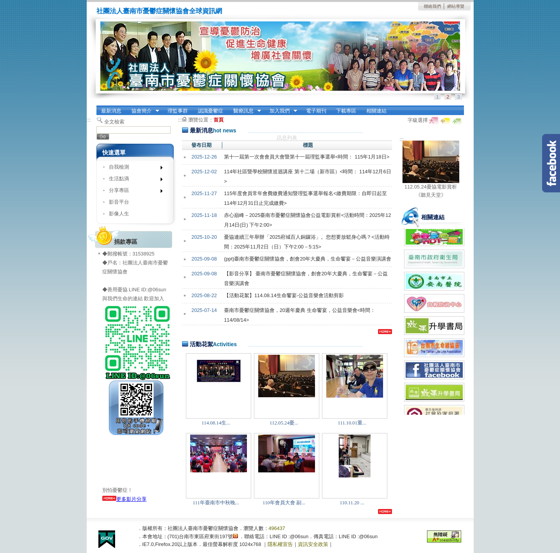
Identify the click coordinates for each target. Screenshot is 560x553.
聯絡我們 (432, 6)
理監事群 (178, 111)
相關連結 (376, 111)
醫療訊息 (244, 111)
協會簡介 (142, 111)
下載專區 (346, 111)
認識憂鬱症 (210, 111)
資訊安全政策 (313, 544)
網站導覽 (455, 6)
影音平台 (119, 202)
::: (98, 108)
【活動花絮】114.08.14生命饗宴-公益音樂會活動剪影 (284, 295)
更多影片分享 (124, 499)
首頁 (219, 120)
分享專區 (133, 191)
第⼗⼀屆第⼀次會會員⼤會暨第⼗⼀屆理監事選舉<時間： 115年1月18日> (306, 157)
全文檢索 (114, 122)
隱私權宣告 (280, 544)
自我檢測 (133, 168)
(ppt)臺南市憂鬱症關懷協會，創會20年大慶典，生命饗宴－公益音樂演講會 (308, 259)
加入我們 (280, 111)
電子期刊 (316, 111)
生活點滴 (133, 180)
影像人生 (119, 214)
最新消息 (111, 111)
